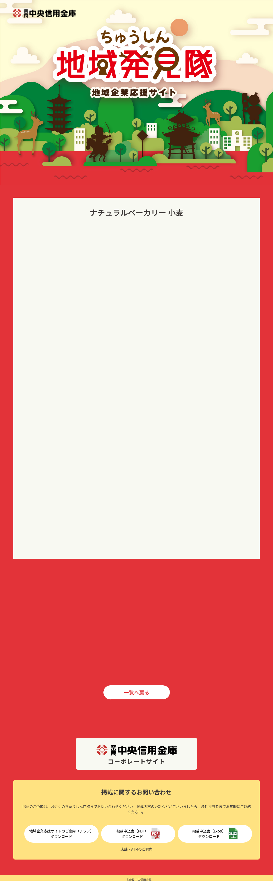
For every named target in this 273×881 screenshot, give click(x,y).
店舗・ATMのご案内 (136, 849)
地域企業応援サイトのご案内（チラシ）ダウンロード (61, 833)
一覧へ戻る (136, 692)
